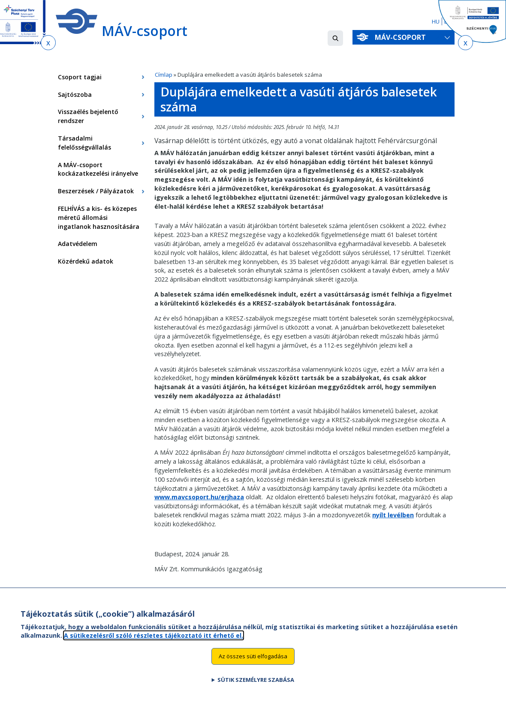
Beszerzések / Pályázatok (96, 191)
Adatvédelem (77, 244)
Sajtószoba (75, 94)
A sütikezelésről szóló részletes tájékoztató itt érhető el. (153, 644)
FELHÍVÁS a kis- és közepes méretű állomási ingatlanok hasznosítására (98, 217)
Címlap (163, 74)
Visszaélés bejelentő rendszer (88, 116)
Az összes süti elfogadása (253, 665)
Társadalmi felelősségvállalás (84, 142)
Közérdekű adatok (85, 261)
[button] (335, 38)
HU (436, 21)
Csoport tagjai (80, 77)
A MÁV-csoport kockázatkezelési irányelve (98, 169)
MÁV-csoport (402, 37)
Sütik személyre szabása (255, 689)
